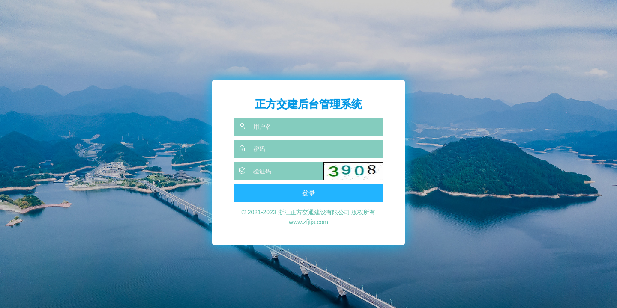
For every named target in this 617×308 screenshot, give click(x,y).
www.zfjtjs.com (308, 222)
